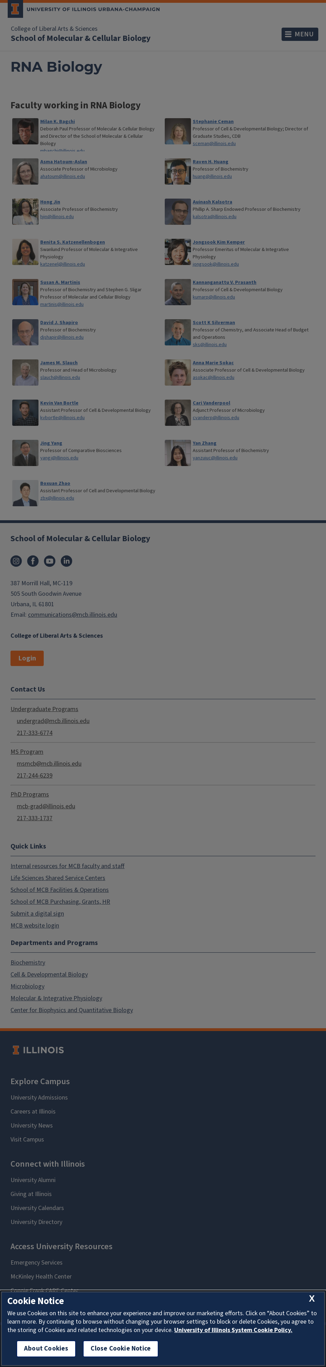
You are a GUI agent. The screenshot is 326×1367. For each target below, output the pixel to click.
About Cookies (46, 1348)
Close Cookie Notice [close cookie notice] (121, 1348)
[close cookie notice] (311, 1299)
